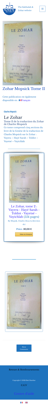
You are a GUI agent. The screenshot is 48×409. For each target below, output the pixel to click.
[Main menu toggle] (42, 9)
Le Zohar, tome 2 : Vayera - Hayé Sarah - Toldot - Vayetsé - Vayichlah (24, 212)
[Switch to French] (21, 402)
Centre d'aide (24, 393)
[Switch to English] (26, 402)
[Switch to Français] (24, 100)
